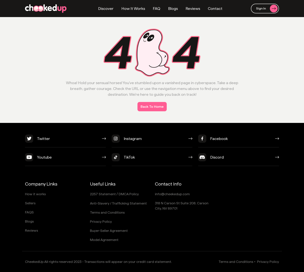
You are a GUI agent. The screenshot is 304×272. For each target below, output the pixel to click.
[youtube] (65, 159)
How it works (35, 194)
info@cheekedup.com (172, 194)
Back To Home (152, 106)
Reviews (193, 8)
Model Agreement (104, 240)
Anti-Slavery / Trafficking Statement (118, 203)
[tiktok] (152, 159)
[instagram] (152, 141)
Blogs (173, 8)
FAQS (29, 212)
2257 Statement (103, 194)
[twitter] (65, 141)
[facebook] (238, 141)
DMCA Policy (129, 194)
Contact (215, 8)
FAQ (156, 8)
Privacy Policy (101, 221)
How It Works (133, 8)
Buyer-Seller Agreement (109, 230)
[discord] (238, 159)
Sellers (30, 203)
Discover (106, 8)
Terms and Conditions (107, 212)
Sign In (267, 8)
